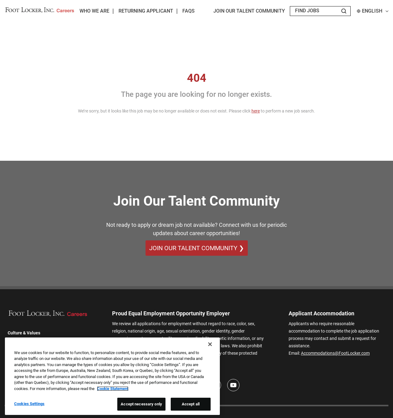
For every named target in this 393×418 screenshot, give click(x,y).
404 (196, 78)
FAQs (188, 11)
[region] (112, 376)
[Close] (210, 344)
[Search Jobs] (344, 11)
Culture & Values (24, 332)
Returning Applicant (146, 11)
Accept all (191, 404)
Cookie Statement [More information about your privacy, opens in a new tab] (112, 388)
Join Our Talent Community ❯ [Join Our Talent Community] (196, 248)
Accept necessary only (141, 404)
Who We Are (94, 11)
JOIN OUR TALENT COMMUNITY (249, 11)
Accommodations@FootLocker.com (335, 353)
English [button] (372, 11)
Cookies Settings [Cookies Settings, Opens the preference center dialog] (29, 403)
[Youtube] (233, 385)
